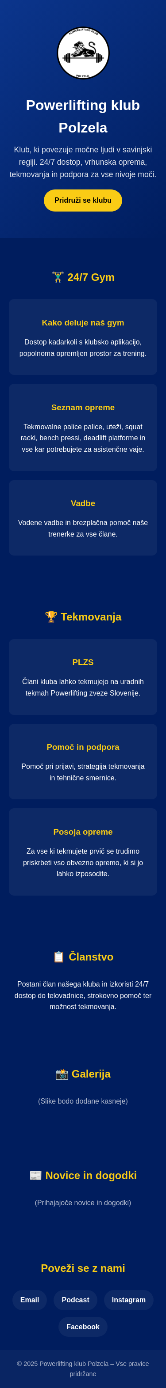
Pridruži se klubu (83, 200)
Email (29, 1300)
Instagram (129, 1300)
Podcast (75, 1300)
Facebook (83, 1327)
